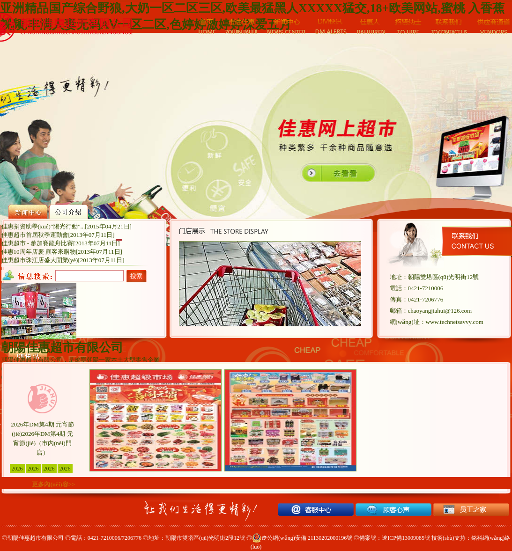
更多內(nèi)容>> (53, 484)
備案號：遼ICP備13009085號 (394, 538)
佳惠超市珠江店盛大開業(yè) (39, 260)
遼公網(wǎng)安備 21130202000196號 (302, 538)
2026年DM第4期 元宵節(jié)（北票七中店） (65, 469)
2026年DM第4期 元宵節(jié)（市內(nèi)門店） (17, 469)
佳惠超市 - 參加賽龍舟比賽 (37, 243)
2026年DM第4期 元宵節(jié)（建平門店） (33, 469)
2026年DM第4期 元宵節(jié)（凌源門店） (49, 469)
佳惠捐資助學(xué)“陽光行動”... (43, 226)
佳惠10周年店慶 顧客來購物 (38, 251)
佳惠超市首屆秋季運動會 (34, 234)
